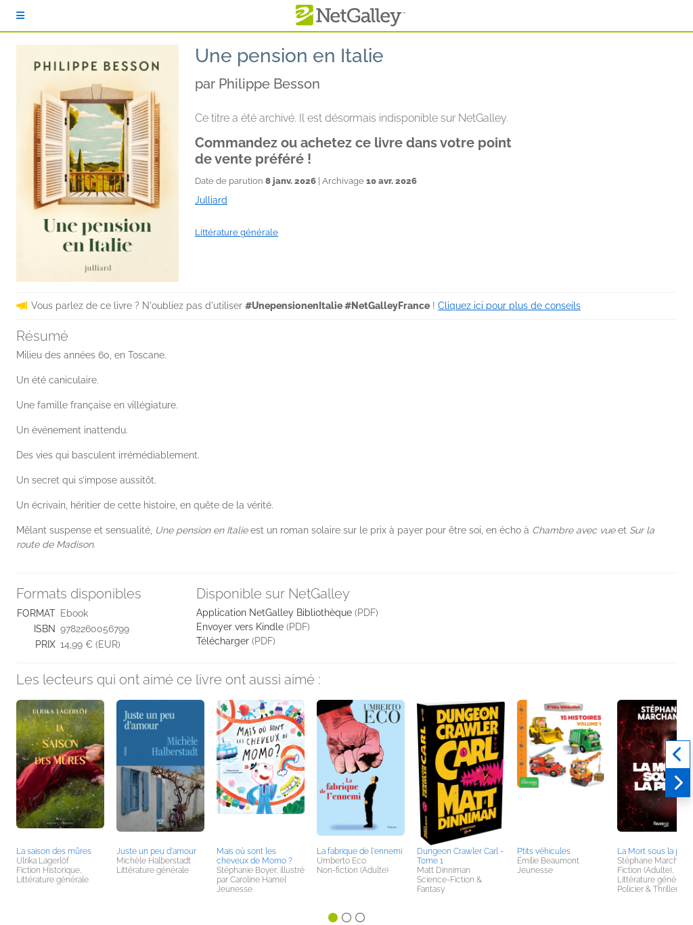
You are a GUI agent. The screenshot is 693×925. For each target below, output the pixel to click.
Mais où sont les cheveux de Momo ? (254, 856)
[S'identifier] (20, 15)
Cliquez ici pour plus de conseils (509, 305)
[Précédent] (677, 754)
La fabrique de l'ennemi (359, 851)
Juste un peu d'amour (156, 851)
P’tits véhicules (544, 851)
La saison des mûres (53, 851)
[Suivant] (677, 783)
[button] (60, 771)
